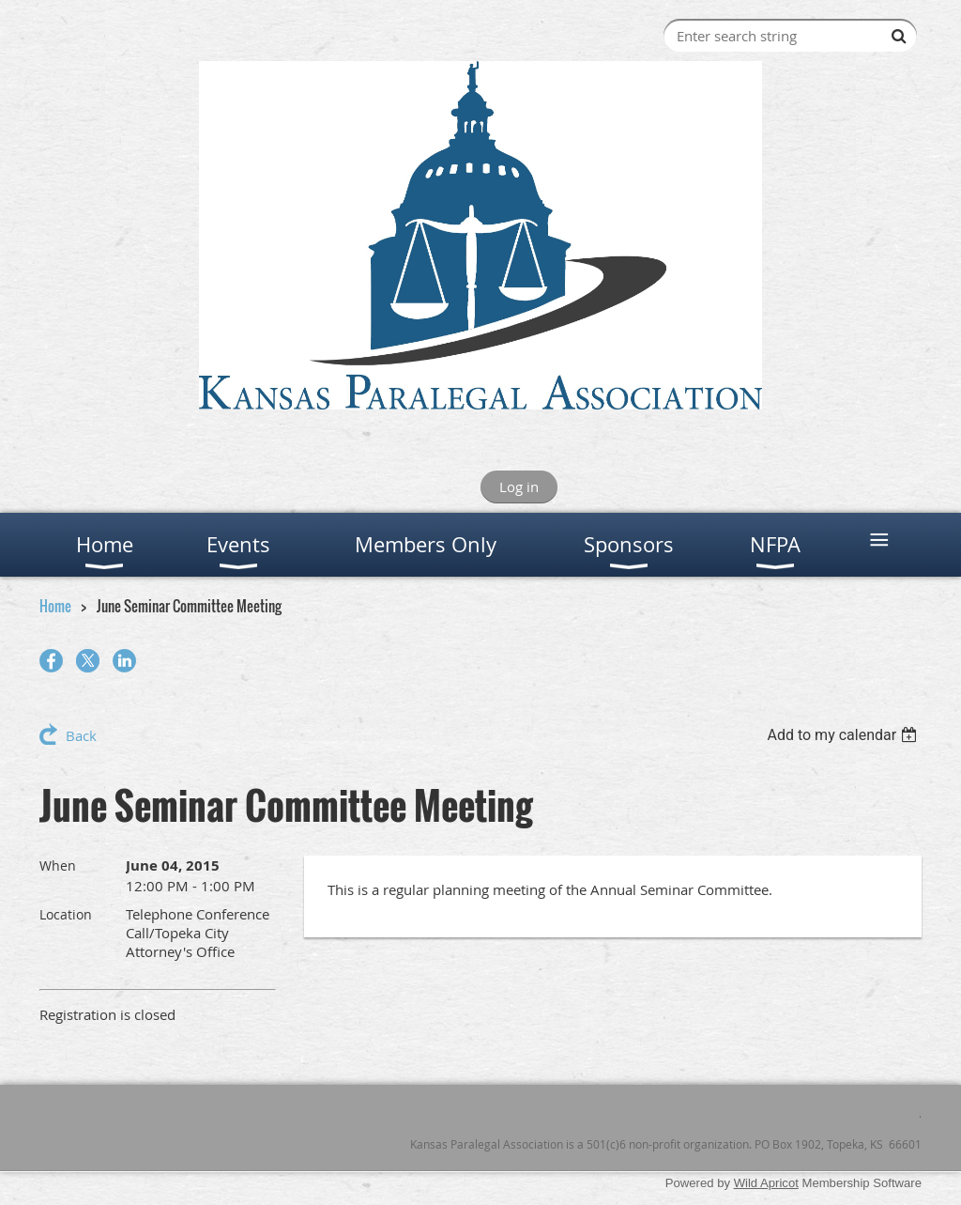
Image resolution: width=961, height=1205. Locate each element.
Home (55, 605)
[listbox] (844, 735)
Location (65, 914)
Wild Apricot (766, 1183)
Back (81, 735)
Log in (519, 486)
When (57, 865)
